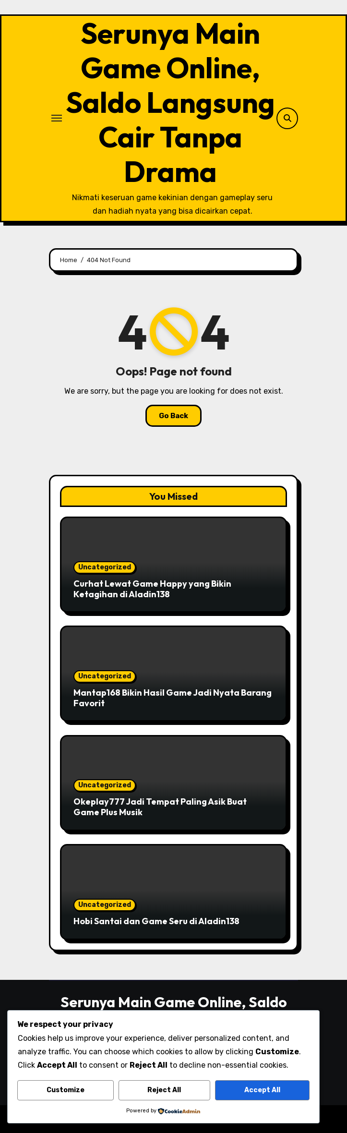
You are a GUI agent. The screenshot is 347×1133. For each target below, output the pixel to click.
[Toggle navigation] (56, 118)
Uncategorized (104, 567)
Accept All (262, 1090)
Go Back (173, 415)
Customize (65, 1090)
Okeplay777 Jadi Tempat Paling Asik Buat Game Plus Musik (160, 807)
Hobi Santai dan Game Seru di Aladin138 (156, 921)
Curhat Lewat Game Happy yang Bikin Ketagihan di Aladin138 (152, 589)
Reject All (164, 1090)
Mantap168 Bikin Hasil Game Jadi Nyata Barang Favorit (172, 698)
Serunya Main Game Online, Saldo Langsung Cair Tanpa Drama (170, 102)
